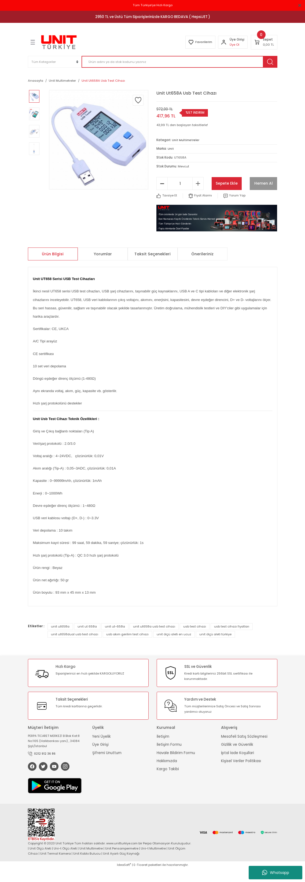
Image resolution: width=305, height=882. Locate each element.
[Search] (179, 62)
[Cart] (264, 42)
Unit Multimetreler (186, 140)
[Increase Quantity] (198, 196)
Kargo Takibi (168, 781)
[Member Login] (223, 42)
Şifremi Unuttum (107, 765)
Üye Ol (234, 44)
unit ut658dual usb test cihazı (74, 647)
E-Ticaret (141, 878)
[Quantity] (180, 196)
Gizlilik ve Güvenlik (237, 757)
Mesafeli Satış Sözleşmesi (244, 749)
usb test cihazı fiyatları (231, 639)
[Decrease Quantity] (162, 196)
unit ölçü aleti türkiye (215, 647)
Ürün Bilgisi (53, 267)
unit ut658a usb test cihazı (154, 639)
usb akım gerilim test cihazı (127, 647)
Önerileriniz (202, 267)
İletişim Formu (169, 757)
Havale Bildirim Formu (176, 765)
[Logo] (59, 42)
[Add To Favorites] (138, 100)
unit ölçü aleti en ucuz (174, 647)
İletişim (163, 749)
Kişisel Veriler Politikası (241, 773)
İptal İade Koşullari (237, 765)
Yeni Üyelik (101, 749)
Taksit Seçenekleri (152, 267)
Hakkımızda (167, 773)
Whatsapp (275, 873)
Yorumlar (103, 267)
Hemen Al (244, 196)
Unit (171, 148)
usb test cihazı (194, 639)
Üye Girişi (100, 757)
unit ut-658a (115, 639)
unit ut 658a (87, 639)
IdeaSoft (124, 878)
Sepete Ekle (244, 183)
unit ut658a (60, 639)
